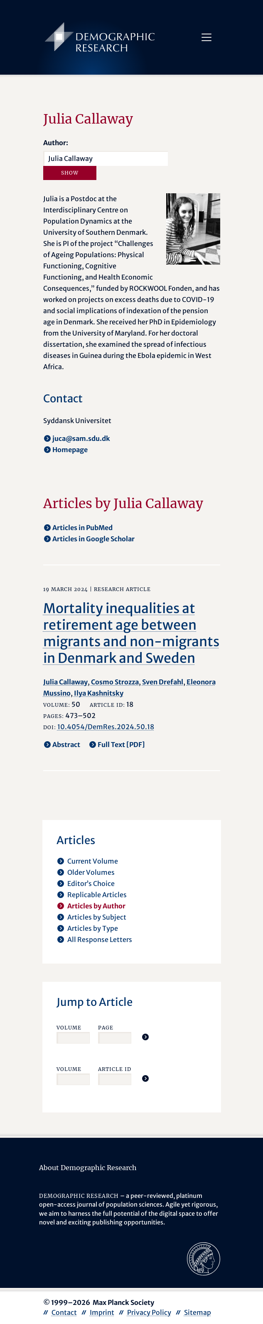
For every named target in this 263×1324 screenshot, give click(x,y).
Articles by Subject (96, 917)
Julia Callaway (65, 682)
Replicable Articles (97, 895)
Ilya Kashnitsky (98, 693)
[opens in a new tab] (203, 1258)
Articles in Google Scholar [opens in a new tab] (93, 539)
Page (105, 1028)
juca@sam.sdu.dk (81, 438)
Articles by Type (92, 928)
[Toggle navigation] (206, 37)
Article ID (114, 1069)
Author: (55, 143)
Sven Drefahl (162, 682)
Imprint (102, 1312)
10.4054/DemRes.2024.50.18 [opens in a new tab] (105, 727)
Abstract (66, 744)
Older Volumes (91, 872)
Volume (69, 1028)
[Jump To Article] (145, 1037)
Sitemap (197, 1312)
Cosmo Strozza (115, 682)
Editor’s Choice (91, 883)
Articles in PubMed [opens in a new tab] (82, 527)
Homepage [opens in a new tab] (70, 449)
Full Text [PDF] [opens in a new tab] (121, 744)
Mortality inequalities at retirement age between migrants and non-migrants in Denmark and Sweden (131, 633)
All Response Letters (99, 939)
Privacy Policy (149, 1312)
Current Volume (92, 861)
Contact (64, 1312)
